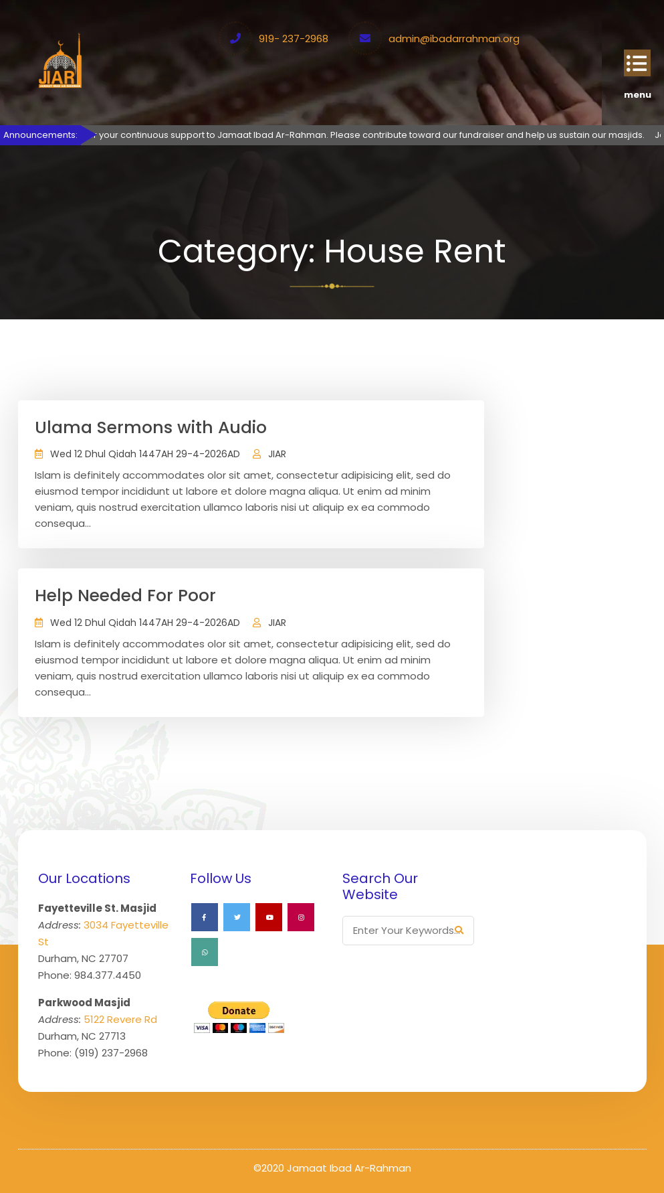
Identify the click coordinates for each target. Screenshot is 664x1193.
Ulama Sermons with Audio (151, 427)
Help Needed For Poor (125, 595)
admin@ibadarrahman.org (454, 38)
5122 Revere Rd (120, 1019)
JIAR (277, 454)
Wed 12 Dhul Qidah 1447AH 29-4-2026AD (145, 454)
